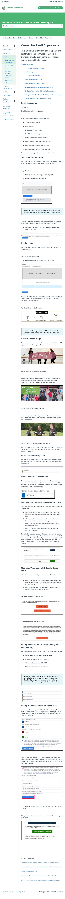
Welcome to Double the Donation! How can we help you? (28, 22)
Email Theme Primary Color (33, 79)
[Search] (61, 26)
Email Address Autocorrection (29, 871)
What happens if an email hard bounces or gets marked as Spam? (38, 876)
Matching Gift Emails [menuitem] (9, 67)
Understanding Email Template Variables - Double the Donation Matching (40, 862)
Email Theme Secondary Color (34, 83)
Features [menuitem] (5, 92)
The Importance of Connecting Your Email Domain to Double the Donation (40, 880)
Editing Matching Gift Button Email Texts (38, 98)
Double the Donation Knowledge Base (13, 892)
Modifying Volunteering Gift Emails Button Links (40, 91)
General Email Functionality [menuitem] (9, 61)
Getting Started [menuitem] (7, 49)
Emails (31, 38)
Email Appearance (27, 64)
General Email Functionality (44, 38)
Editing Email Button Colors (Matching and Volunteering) (43, 95)
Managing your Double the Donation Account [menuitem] (8, 114)
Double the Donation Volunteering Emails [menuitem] (8, 74)
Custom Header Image (35, 76)
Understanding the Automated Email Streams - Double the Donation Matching (41, 867)
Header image (29, 72)
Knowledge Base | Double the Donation (14, 38)
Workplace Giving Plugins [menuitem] (7, 87)
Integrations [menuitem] (6, 53)
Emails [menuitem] (5, 57)
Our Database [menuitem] (7, 95)
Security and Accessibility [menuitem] (6, 107)
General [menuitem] (5, 46)
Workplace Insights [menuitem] (8, 119)
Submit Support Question (55, 1)
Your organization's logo (36, 68)
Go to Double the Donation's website (50, 8)
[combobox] (31, 26)
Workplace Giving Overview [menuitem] (6, 101)
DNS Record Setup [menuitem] (8, 81)
